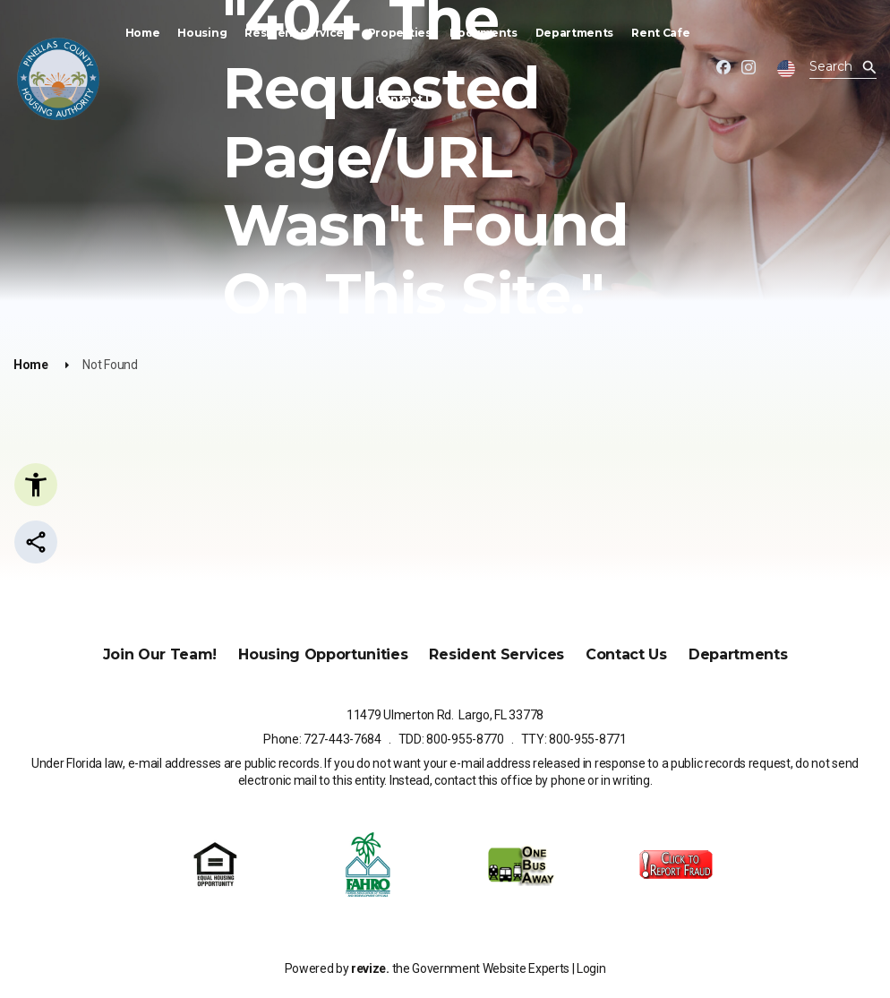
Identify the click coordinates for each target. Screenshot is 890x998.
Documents (483, 32)
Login (591, 968)
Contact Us (407, 99)
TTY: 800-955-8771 (574, 739)
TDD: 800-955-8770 (451, 739)
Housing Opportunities (322, 654)
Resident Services (297, 32)
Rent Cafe (660, 32)
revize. (370, 968)
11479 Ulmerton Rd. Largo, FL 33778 (445, 715)
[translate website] (786, 69)
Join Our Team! (160, 654)
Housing (202, 32)
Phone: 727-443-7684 (322, 739)
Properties (400, 32)
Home (142, 32)
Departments (574, 32)
